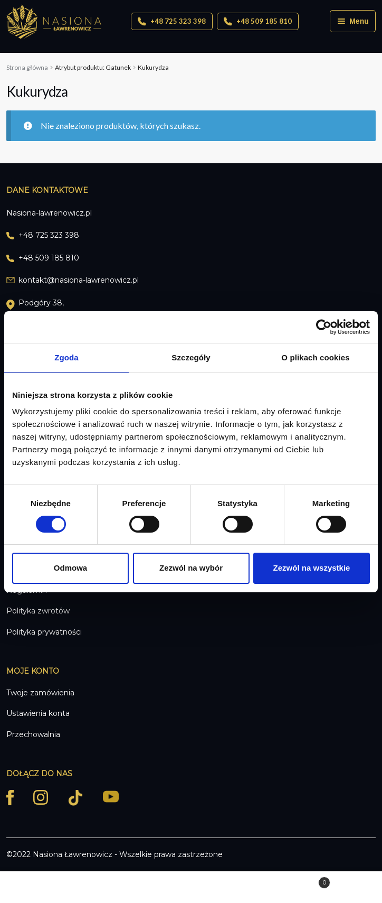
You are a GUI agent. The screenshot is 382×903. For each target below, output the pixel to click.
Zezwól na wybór (191, 567)
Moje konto (63, 887)
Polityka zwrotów (38, 611)
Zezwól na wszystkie (311, 567)
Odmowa (70, 567)
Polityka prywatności (44, 632)
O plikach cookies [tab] (315, 356)
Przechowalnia (33, 734)
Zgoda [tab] (66, 356)
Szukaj (190, 887)
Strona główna (27, 67)
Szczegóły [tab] (190, 356)
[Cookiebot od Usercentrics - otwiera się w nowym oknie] (324, 326)
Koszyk (293, 881)
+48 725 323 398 (172, 21)
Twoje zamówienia (40, 692)
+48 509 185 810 (258, 21)
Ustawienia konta (38, 713)
